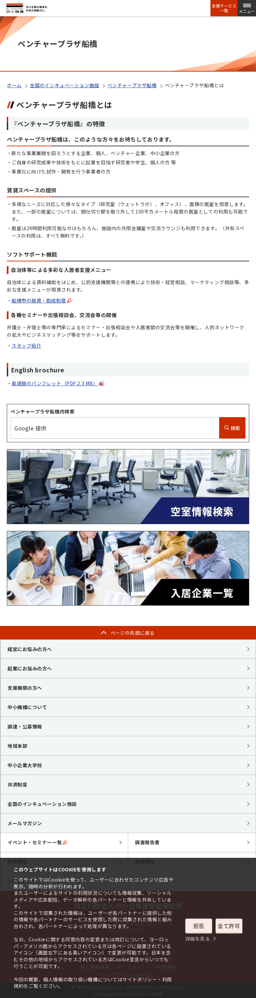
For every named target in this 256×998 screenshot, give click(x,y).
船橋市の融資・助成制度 (41, 300)
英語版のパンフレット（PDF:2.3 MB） (58, 383)
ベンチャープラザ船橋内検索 (42, 411)
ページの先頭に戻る (132, 632)
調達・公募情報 (24, 726)
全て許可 (229, 926)
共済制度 (17, 784)
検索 (232, 428)
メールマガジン (24, 823)
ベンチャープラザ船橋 (132, 85)
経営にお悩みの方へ (29, 649)
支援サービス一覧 (224, 8)
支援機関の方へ (24, 687)
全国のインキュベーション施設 (64, 85)
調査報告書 (147, 842)
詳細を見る (197, 938)
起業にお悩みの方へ (29, 668)
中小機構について (27, 707)
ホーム (14, 85)
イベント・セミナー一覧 (37, 842)
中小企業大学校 (24, 765)
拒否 (198, 926)
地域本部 (17, 745)
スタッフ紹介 (26, 345)
